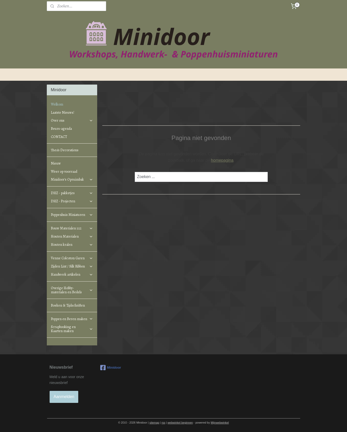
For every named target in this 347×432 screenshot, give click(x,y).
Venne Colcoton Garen (72, 258)
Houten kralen (72, 244)
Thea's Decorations (65, 150)
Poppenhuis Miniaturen (72, 214)
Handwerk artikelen (72, 274)
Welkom (57, 104)
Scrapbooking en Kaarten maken (72, 328)
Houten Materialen (72, 236)
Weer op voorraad (64, 171)
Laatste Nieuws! (62, 112)
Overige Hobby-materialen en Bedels (72, 290)
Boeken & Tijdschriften (68, 305)
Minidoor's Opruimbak (72, 179)
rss (163, 422)
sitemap (154, 422)
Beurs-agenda (61, 128)
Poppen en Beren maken (72, 319)
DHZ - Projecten (72, 201)
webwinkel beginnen (180, 422)
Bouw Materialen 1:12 (72, 228)
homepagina (222, 160)
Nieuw (56, 163)
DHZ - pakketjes (72, 193)
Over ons (72, 120)
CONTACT (59, 136)
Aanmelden (64, 396)
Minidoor (110, 368)
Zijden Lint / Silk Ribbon (72, 266)
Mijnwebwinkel (220, 422)
